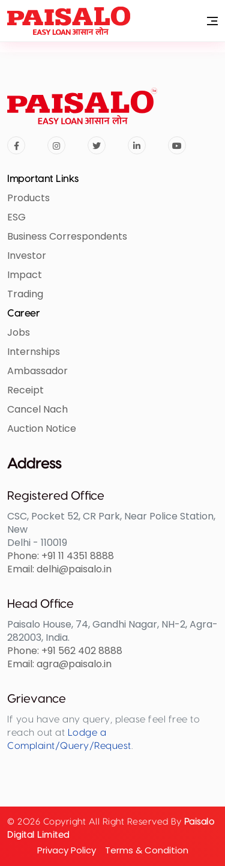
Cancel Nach (37, 409)
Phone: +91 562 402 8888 (64, 651)
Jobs (18, 332)
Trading (25, 294)
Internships (33, 352)
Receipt (25, 390)
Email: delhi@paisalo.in (59, 569)
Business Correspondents (67, 236)
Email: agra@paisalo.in (59, 664)
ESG (16, 217)
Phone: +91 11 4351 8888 (60, 556)
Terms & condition (146, 850)
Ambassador (37, 371)
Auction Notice (41, 428)
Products (28, 198)
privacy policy (66, 850)
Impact (24, 275)
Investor (26, 255)
